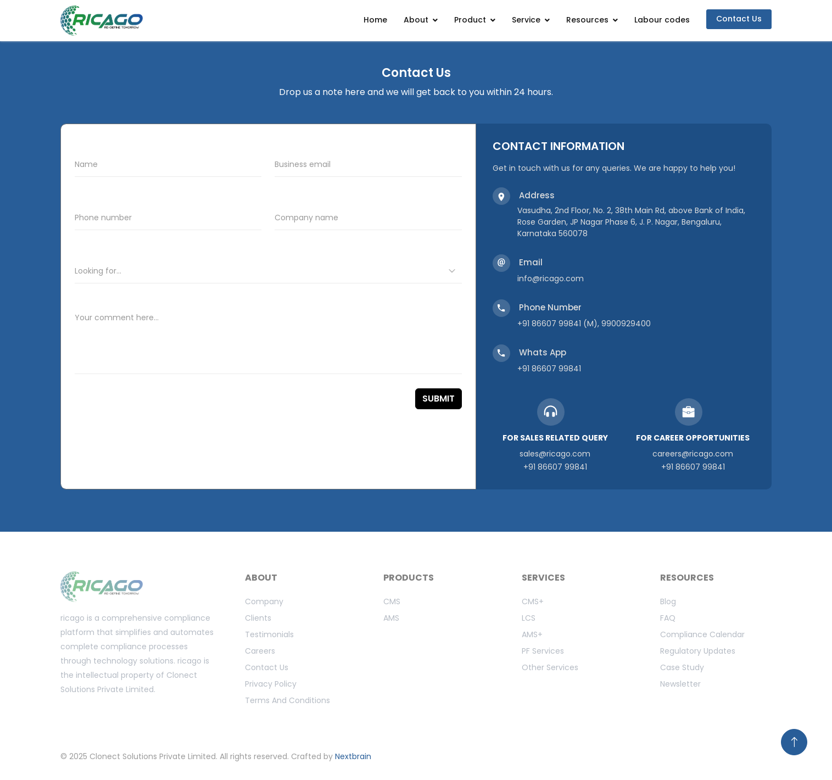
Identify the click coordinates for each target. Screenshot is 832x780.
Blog (668, 601)
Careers (260, 650)
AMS (391, 617)
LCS (528, 617)
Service (526, 19)
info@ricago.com (550, 278)
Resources (587, 19)
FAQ (667, 617)
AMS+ (532, 634)
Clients (258, 617)
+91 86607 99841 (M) (557, 323)
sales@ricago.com (555, 453)
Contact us (266, 667)
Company (264, 601)
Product (470, 19)
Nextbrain (353, 756)
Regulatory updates (697, 650)
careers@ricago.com (692, 453)
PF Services (543, 650)
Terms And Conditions (287, 700)
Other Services (550, 667)
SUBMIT (438, 398)
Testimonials (269, 634)
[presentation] (130, 402)
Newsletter (680, 683)
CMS (391, 601)
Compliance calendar (702, 634)
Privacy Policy (271, 683)
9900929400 (626, 323)
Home (375, 19)
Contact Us (739, 18)
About (416, 19)
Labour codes (662, 19)
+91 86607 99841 (549, 368)
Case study (682, 667)
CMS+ (533, 601)
